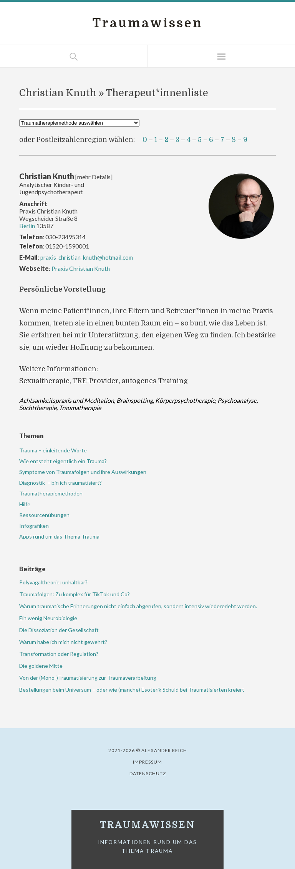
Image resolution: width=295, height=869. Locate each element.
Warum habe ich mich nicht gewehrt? (63, 642)
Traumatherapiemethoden (51, 493)
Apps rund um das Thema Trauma (59, 536)
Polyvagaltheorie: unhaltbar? (53, 582)
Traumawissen (148, 23)
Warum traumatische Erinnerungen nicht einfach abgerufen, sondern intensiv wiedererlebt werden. (138, 606)
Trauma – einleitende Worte (53, 450)
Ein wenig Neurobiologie (48, 618)
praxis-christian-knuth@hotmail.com (86, 257)
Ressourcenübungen (45, 515)
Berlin (27, 225)
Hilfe (24, 504)
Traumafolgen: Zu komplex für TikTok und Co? (74, 594)
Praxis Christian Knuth (80, 268)
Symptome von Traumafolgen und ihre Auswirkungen (82, 472)
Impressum (147, 762)
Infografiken (34, 525)
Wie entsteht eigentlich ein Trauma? (63, 461)
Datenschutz (147, 773)
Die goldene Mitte (41, 665)
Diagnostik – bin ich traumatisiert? (60, 482)
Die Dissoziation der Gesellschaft (59, 630)
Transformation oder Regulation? (58, 653)
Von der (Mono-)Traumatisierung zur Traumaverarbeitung (87, 677)
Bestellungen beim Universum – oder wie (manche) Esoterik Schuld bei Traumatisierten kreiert (131, 689)
